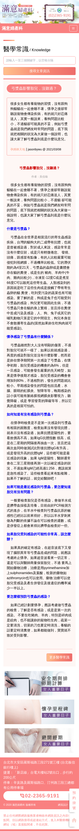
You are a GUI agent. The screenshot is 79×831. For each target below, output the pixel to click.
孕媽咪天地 (17, 149)
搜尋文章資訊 (39, 71)
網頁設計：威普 (67, 804)
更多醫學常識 (59, 657)
